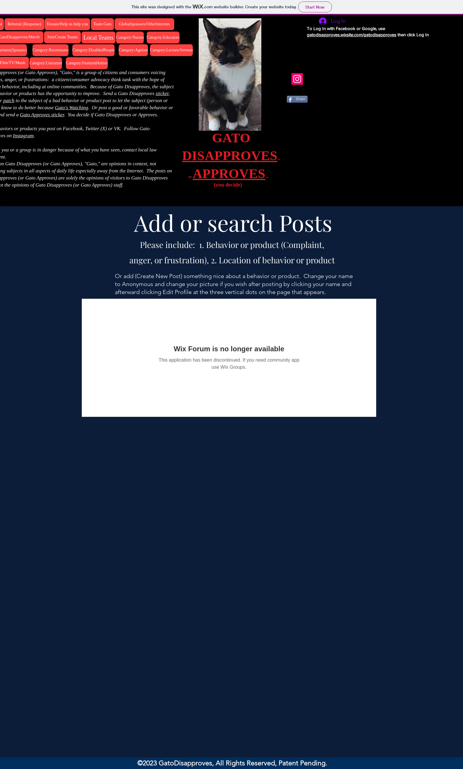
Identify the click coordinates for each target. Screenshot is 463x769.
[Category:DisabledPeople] (93, 50)
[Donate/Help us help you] (67, 24)
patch (8, 100)
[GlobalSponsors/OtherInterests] (144, 24)
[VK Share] (303, 117)
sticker (162, 93)
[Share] (297, 99)
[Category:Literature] (46, 63)
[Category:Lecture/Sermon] (171, 50)
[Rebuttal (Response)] (24, 24)
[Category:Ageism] (133, 50)
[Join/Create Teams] (62, 37)
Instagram (23, 135)
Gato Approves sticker (42, 114)
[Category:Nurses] (130, 37)
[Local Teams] (98, 37)
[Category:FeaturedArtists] (87, 63)
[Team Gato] (102, 24)
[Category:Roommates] (50, 50)
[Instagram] (297, 79)
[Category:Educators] (163, 37)
